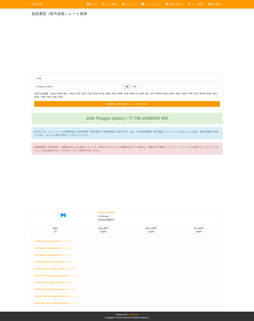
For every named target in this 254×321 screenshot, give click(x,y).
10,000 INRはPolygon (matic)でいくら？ (55, 289)
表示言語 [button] (215, 4)
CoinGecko (133, 314)
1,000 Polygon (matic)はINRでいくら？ (54, 261)
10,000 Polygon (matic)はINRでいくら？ (55, 268)
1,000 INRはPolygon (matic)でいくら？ (54, 282)
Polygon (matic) (106, 212)
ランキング (129, 4)
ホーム (92, 4)
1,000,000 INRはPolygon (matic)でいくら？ (57, 303)
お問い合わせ (174, 4)
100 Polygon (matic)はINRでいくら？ (53, 255)
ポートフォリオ (151, 4)
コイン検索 (195, 4)
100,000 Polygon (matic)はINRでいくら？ (56, 275)
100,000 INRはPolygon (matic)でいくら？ (56, 296)
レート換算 (109, 4)
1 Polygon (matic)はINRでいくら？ (52, 241)
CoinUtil (37, 4)
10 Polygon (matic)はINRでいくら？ (53, 248)
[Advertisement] (127, 45)
